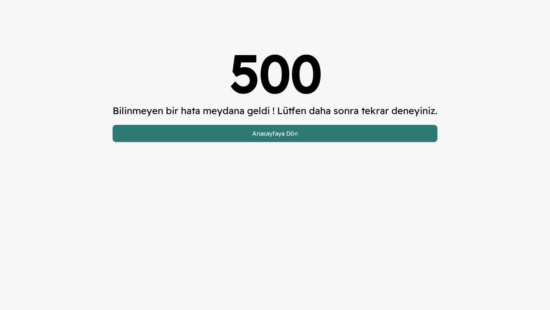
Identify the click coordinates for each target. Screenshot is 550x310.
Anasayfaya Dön (275, 133)
